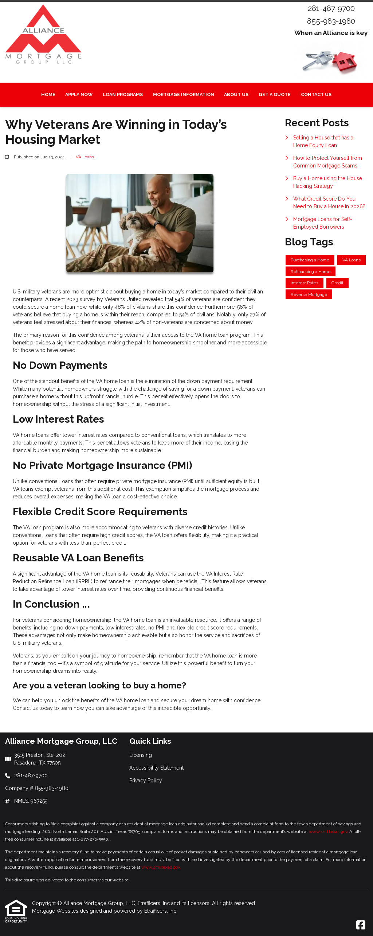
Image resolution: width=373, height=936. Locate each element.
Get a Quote (275, 94)
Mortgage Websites (56, 911)
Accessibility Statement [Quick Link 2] (156, 768)
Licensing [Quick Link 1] (140, 755)
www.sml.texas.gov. (161, 867)
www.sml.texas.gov (328, 831)
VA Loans (85, 156)
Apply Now (79, 94)
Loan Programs (123, 94)
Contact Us (316, 94)
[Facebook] (360, 925)
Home (48, 94)
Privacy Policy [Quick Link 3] (145, 780)
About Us (236, 94)
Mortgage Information (183, 94)
